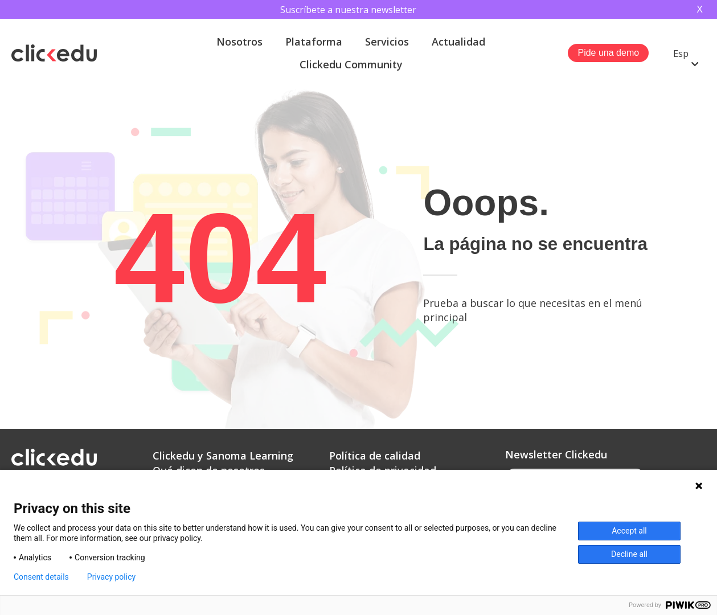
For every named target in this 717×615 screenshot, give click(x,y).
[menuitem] (686, 53)
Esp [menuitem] (681, 53)
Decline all (629, 554)
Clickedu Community (351, 64)
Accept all (629, 530)
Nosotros (239, 41)
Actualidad (458, 41)
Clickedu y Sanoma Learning (223, 455)
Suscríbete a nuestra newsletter (348, 9)
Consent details (41, 576)
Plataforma (313, 41)
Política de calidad (374, 455)
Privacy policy (111, 576)
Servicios (387, 41)
